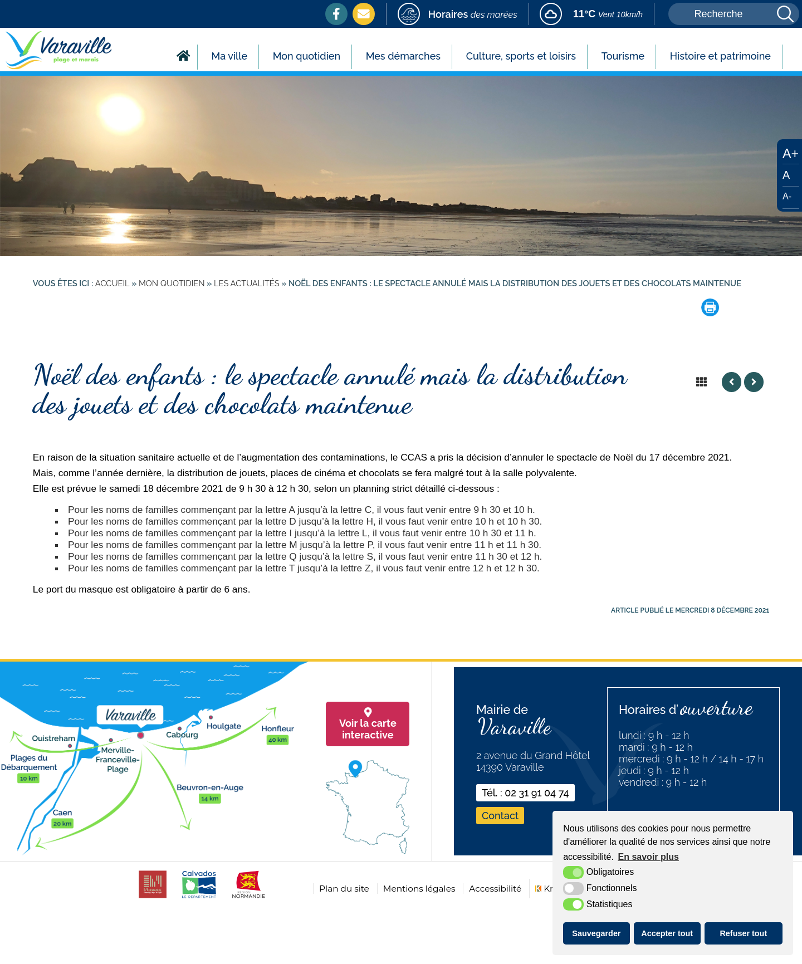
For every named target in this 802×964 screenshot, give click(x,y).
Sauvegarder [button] (596, 933)
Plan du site (344, 888)
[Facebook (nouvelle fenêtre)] (336, 14)
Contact (500, 815)
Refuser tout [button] (743, 933)
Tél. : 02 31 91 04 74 (525, 793)
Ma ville (229, 56)
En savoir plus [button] (648, 857)
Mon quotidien (306, 56)
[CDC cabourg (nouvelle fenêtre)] (152, 897)
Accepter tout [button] (667, 933)
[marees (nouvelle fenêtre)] (457, 14)
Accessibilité (495, 888)
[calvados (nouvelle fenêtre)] (198, 897)
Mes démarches (403, 56)
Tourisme (623, 56)
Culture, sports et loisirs (521, 56)
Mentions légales (419, 888)
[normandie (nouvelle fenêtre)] (248, 897)
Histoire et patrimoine (720, 56)
